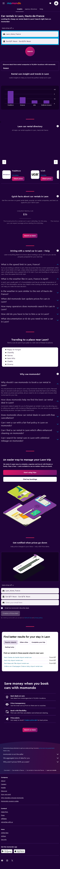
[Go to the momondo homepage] (14, 3)
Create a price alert (30, 720)
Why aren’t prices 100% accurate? (31, 762)
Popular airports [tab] (10, 642)
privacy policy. (38, 617)
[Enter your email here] (32, 602)
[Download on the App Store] (19, 851)
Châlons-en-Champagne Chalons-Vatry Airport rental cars (23, 666)
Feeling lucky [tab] (9, 647)
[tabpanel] (30, 98)
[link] (18, 179)
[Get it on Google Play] (6, 851)
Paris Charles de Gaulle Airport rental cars (18, 657)
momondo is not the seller (31, 754)
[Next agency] (56, 162)
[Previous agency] (4, 162)
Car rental (7, 770)
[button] (3, 3)
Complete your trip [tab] (38, 642)
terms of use (28, 617)
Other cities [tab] (24, 642)
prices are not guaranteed (46, 748)
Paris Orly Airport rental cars (13, 660)
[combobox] (8, 28)
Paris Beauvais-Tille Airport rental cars (16, 663)
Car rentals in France (18, 770)
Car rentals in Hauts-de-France (35, 770)
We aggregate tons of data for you (31, 758)
